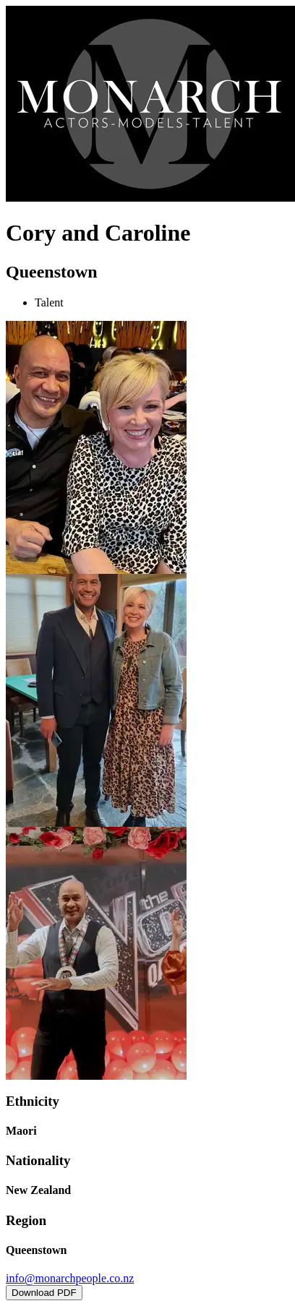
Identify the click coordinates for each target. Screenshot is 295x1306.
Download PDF (44, 1292)
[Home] (150, 198)
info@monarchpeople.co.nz (70, 1278)
